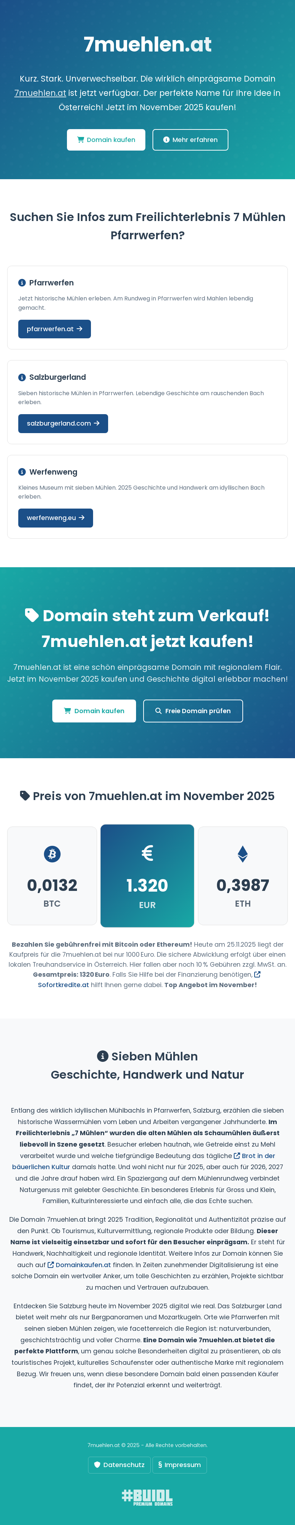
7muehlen (147, 44)
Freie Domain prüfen (193, 711)
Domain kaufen (106, 140)
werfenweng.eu (55, 517)
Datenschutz (119, 1464)
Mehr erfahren (190, 140)
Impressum (180, 1464)
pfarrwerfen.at (54, 328)
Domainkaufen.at (79, 1265)
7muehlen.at (40, 93)
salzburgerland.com (63, 423)
